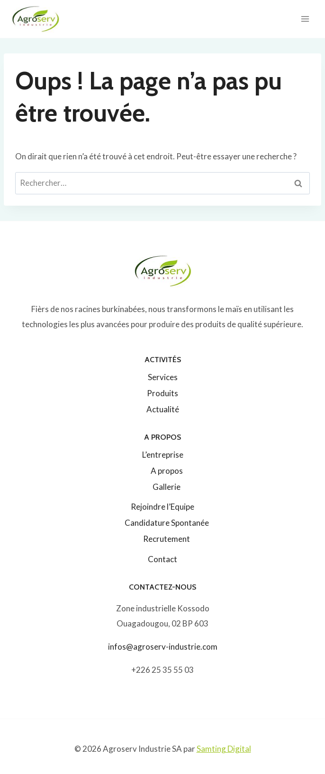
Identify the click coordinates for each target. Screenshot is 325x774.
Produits (162, 393)
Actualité (162, 409)
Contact (162, 559)
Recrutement (166, 539)
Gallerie (167, 487)
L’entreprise (162, 455)
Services (163, 377)
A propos (167, 471)
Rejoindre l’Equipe (162, 507)
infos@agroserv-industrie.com (162, 647)
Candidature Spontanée (167, 523)
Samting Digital (224, 749)
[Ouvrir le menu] (305, 18)
